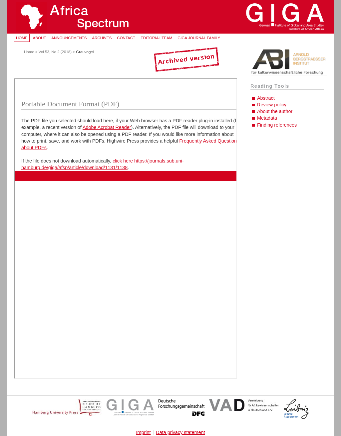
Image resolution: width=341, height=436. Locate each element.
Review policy (271, 104)
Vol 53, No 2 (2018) (55, 52)
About (39, 38)
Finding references (277, 125)
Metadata (267, 118)
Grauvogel (85, 52)
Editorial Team (156, 38)
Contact (126, 38)
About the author (274, 111)
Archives (102, 38)
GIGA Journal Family (198, 38)
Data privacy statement (180, 432)
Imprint (143, 432)
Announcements (69, 38)
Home (22, 38)
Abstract (266, 98)
